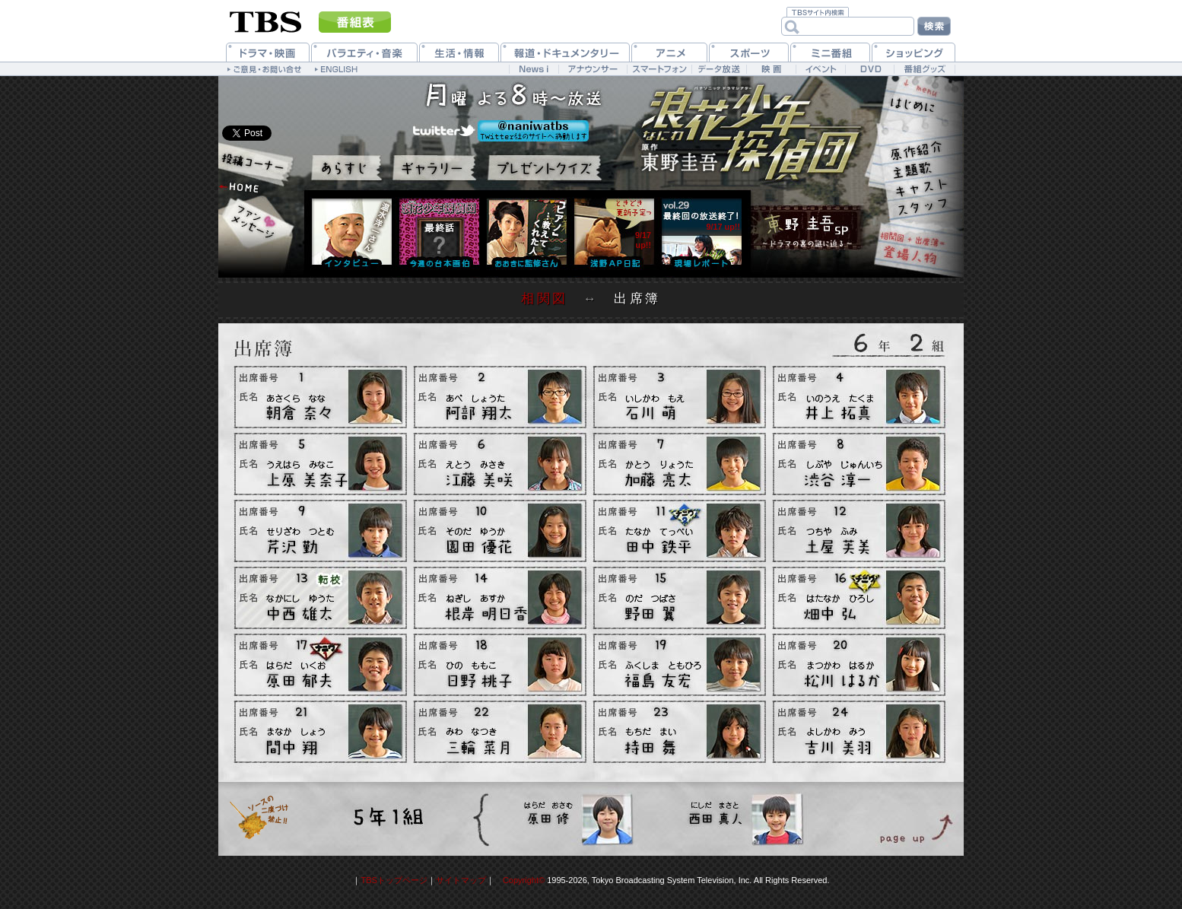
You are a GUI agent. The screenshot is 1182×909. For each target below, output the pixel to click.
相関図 (544, 298)
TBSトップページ (394, 880)
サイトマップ (461, 880)
